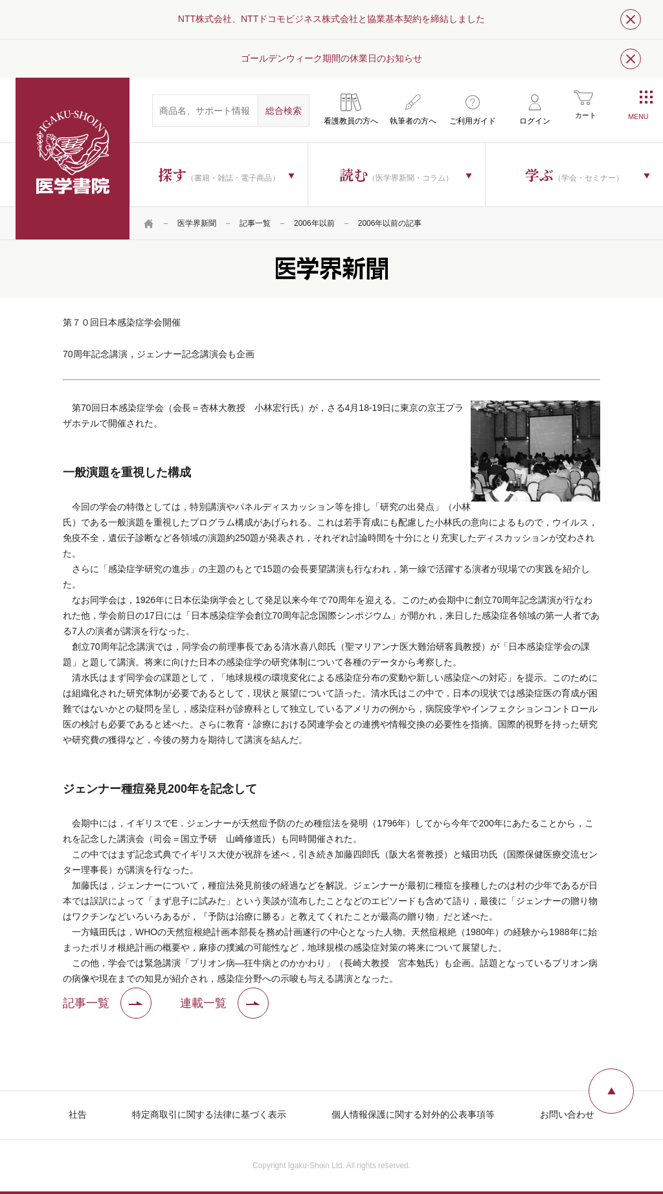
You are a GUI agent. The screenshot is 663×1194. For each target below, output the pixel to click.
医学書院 (72, 158)
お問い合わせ (567, 1114)
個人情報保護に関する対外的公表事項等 (413, 1114)
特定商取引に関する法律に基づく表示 (209, 1114)
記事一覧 (255, 223)
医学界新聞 (196, 223)
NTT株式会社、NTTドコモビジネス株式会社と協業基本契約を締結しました (331, 19)
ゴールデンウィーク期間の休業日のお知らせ (331, 58)
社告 (78, 1114)
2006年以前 (314, 223)
